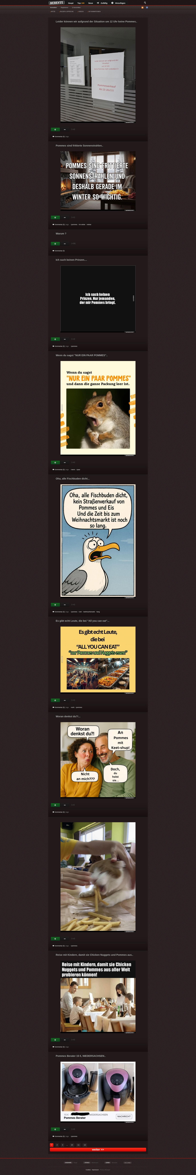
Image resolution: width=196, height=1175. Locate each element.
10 (72, 1145)
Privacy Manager (105, 1170)
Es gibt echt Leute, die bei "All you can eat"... (82, 620)
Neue (90, 3)
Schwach (65, 130)
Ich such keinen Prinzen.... (71, 259)
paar (78, 469)
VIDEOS (81, 11)
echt (73, 707)
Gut (55, 130)
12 (85, 1145)
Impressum (95, 1170)
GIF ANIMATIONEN (94, 11)
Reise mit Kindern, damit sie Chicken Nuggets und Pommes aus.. (94, 954)
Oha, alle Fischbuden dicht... (73, 478)
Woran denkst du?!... (68, 716)
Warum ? (61, 233)
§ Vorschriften (76, 7)
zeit (80, 612)
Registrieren (64, 7)
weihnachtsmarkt (89, 612)
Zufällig (102, 3)
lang (98, 612)
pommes (74, 224)
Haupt (71, 3)
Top (81, 3)
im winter (82, 224)
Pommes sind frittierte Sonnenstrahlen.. (79, 145)
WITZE (52, 11)
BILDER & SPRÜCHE (66, 11)
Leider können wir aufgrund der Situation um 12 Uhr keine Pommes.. (96, 21)
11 (79, 1145)
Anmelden (53, 7)
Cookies (88, 1170)
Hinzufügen (118, 3)
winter (89, 224)
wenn (73, 469)
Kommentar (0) (59, 136)
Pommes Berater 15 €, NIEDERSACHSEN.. (81, 1056)
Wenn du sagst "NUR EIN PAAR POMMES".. (82, 355)
